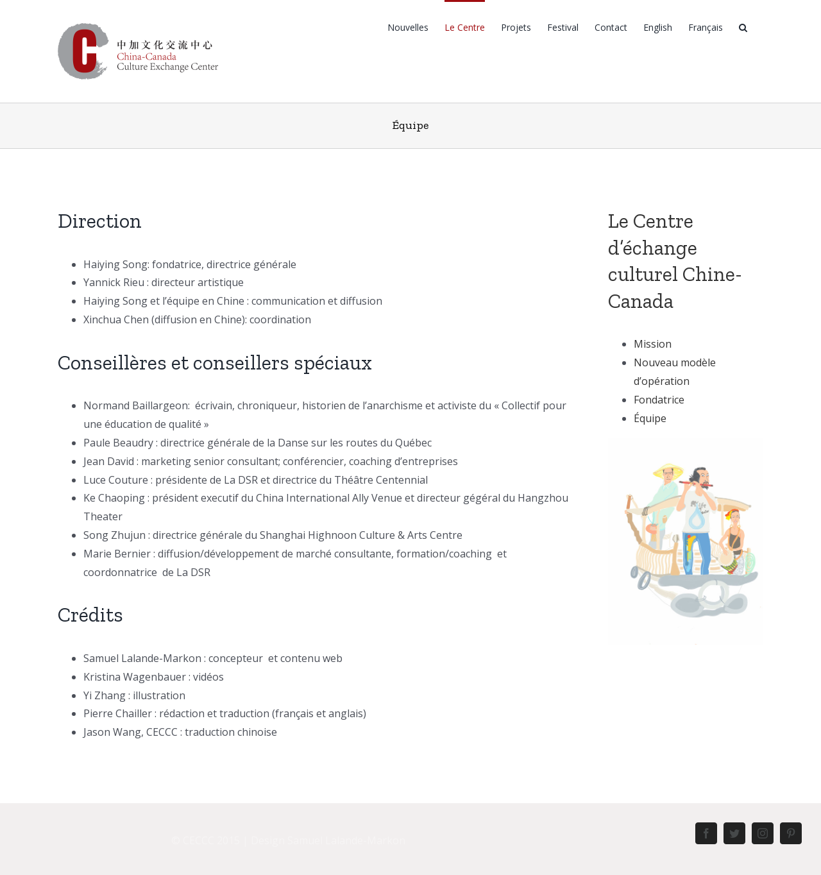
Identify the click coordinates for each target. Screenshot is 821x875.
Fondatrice (659, 400)
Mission (653, 344)
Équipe (650, 418)
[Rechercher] (743, 26)
